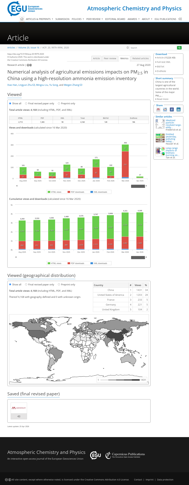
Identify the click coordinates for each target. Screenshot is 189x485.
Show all (15, 103)
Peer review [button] (93, 19)
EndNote (161, 71)
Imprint (150, 479)
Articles (11, 47)
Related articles (140, 58)
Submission (62, 19)
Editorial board (115, 19)
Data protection (165, 479)
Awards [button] (133, 19)
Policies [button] (77, 19)
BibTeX (160, 66)
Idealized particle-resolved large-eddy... (173, 124)
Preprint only (66, 103)
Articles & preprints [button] (38, 19)
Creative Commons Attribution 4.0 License (107, 479)
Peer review (110, 58)
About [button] (146, 19)
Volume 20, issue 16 (28, 47)
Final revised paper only (39, 103)
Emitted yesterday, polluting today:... (171, 138)
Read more (162, 99)
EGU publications (165, 19)
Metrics (124, 58)
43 (18, 416)
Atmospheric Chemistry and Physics (134, 8)
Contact (138, 479)
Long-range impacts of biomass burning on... (172, 152)
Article (96, 58)
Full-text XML (163, 61)
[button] (128, 47)
